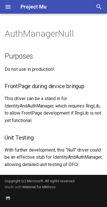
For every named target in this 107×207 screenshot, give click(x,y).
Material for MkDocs (39, 187)
